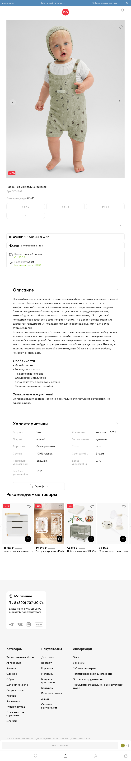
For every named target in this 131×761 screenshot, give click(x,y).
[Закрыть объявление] (126, 2)
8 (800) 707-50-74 (29, 603)
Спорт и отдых (15, 690)
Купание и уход (15, 706)
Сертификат (41, 486)
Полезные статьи (51, 693)
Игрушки (11, 695)
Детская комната (17, 684)
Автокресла (13, 662)
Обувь (10, 679)
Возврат (46, 662)
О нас (76, 657)
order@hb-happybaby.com (25, 611)
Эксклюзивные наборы (20, 657)
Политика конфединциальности (92, 673)
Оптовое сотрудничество (88, 679)
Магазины (47, 673)
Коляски (11, 668)
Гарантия (47, 668)
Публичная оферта (84, 668)
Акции (45, 698)
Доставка (47, 657)
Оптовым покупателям (49, 706)
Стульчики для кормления (15, 713)
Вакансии (78, 662)
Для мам (11, 720)
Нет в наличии (60, 745)
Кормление (13, 701)
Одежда (11, 673)
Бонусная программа (48, 681)
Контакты (47, 687)
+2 (125, 745)
